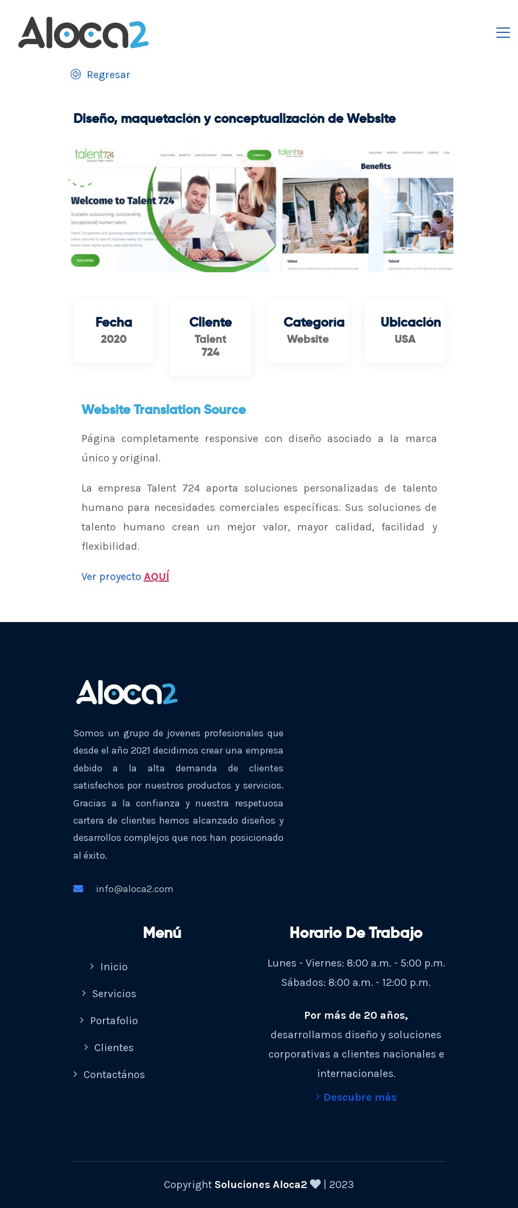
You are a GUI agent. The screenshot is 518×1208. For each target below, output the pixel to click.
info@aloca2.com (123, 889)
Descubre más (356, 1097)
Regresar (97, 74)
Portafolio (109, 1020)
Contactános (109, 1074)
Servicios (109, 994)
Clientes (109, 1047)
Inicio (109, 967)
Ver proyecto (125, 576)
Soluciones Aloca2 (261, 1184)
